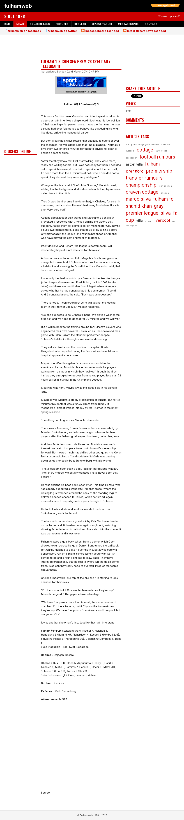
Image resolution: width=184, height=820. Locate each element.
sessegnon (131, 158)
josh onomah (165, 186)
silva (166, 213)
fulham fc (163, 199)
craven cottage (142, 192)
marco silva (138, 199)
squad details (40, 23)
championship (141, 185)
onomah (165, 193)
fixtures (62, 23)
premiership (159, 171)
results (80, 23)
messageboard (128, 23)
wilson (148, 221)
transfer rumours (144, 178)
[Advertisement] (20, 93)
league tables (102, 23)
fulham (152, 164)
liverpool (162, 220)
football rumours (157, 157)
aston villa (134, 164)
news (20, 23)
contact (151, 23)
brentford (135, 171)
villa (139, 220)
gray (159, 206)
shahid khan (139, 206)
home (6, 23)
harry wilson (161, 151)
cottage (145, 150)
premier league (142, 213)
